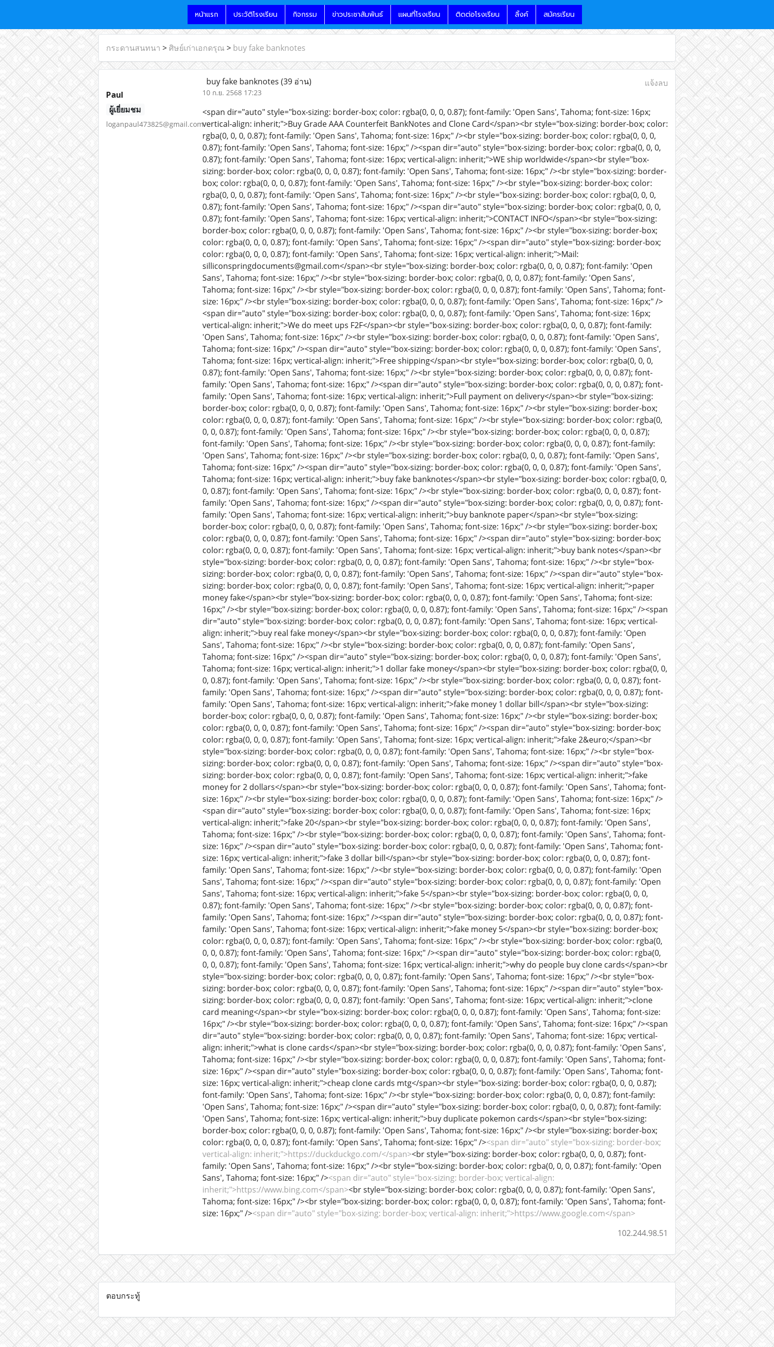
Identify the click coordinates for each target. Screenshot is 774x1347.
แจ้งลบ (656, 82)
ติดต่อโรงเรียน (478, 14)
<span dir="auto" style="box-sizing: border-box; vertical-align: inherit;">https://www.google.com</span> (443, 1213)
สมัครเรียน (559, 14)
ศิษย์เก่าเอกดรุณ (197, 47)
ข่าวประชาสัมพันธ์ (357, 14)
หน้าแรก (206, 14)
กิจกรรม (305, 14)
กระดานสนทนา (133, 47)
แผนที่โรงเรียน (419, 14)
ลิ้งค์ (521, 14)
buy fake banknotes (269, 47)
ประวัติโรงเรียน (255, 14)
